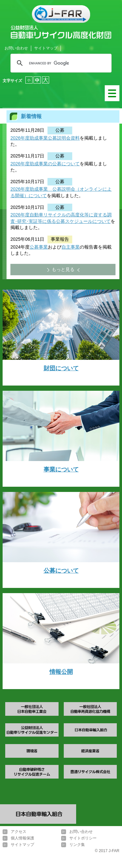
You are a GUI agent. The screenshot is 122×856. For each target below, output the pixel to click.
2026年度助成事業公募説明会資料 (45, 138)
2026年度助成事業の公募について (45, 163)
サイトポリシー (83, 838)
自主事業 (70, 247)
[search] (60, 63)
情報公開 (61, 672)
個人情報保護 (22, 838)
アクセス (18, 831)
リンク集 (77, 844)
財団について (61, 368)
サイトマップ (46, 48)
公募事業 (39, 247)
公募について (61, 570)
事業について (61, 469)
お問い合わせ (16, 48)
